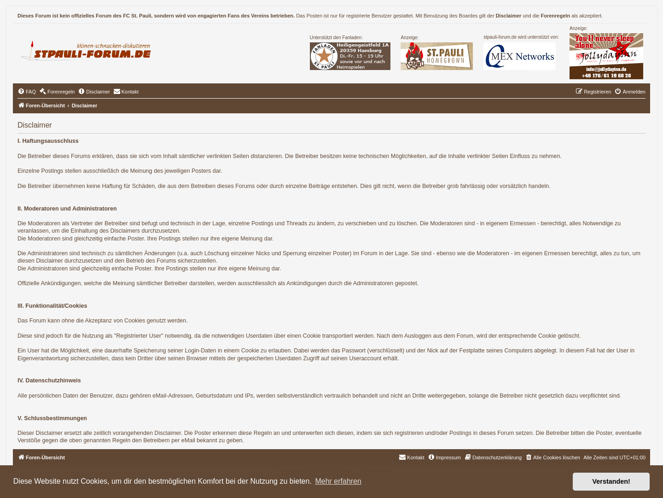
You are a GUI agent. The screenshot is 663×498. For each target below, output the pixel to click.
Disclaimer (509, 15)
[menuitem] (26, 91)
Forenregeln (555, 15)
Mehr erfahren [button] (338, 481)
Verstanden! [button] (611, 481)
